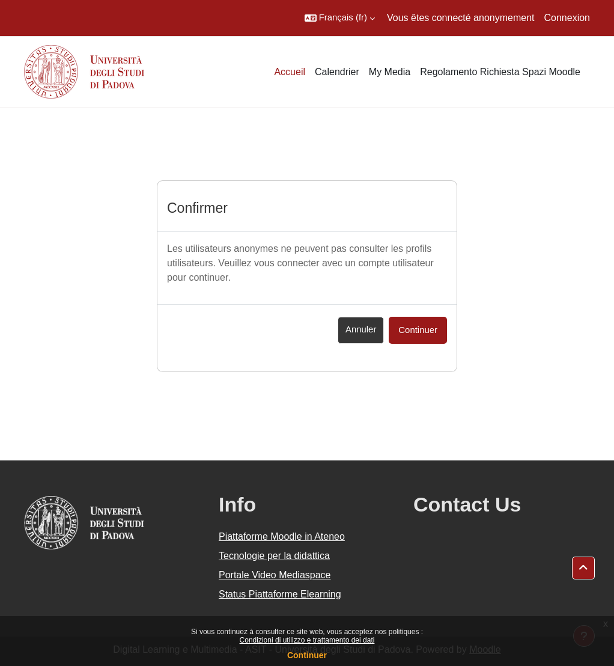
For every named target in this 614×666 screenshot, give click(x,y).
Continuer (307, 655)
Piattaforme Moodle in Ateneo (282, 536)
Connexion (567, 18)
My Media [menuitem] (389, 72)
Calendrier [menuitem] (337, 72)
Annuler (360, 329)
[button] (339, 18)
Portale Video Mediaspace (275, 575)
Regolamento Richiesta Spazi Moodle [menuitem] (500, 72)
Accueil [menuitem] (289, 72)
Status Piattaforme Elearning (280, 594)
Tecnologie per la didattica (274, 556)
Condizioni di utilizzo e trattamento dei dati (307, 640)
